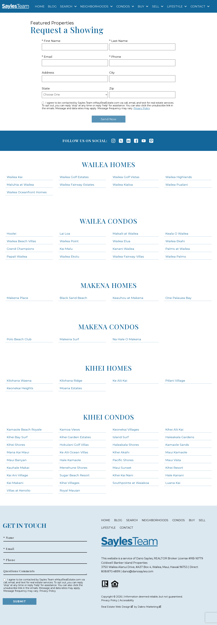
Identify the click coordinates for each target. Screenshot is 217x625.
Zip (111, 88)
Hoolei (11, 233)
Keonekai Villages (126, 429)
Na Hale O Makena (127, 339)
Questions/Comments (19, 571)
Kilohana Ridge (71, 380)
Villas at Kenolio (18, 490)
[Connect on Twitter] (121, 141)
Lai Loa (65, 233)
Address (48, 72)
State (46, 88)
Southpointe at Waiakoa (131, 483)
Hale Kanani (174, 475)
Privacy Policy (142, 108)
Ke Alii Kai (120, 380)
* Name (8, 537)
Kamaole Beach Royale (24, 429)
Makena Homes (108, 285)
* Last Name (118, 41)
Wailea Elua (121, 241)
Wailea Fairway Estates (77, 184)
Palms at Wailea (177, 248)
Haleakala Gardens (179, 437)
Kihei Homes (108, 367)
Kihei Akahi (121, 452)
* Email (47, 56)
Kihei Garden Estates (75, 437)
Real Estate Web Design (117, 606)
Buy (192, 520)
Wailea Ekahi (175, 241)
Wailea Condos (108, 220)
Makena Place (17, 298)
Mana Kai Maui (18, 452)
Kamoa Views (70, 429)
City (112, 72)
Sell (202, 520)
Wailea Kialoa (123, 184)
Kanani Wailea (123, 248)
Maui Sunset (122, 467)
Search (132, 520)
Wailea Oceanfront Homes (27, 192)
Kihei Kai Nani (123, 475)
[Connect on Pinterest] (151, 141)
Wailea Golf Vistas (126, 177)
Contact (126, 527)
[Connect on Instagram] (113, 141)
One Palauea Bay (178, 298)
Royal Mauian (70, 490)
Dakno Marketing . (150, 606)
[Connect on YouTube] (144, 141)
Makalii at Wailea (125, 233)
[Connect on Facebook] (136, 141)
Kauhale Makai (18, 467)
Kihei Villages (69, 483)
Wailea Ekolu (69, 256)
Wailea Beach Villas (21, 241)
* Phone (115, 56)
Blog (52, 6)
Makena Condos (108, 326)
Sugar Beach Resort (75, 475)
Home (40, 6)
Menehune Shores (73, 467)
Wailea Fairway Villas (128, 256)
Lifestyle (108, 527)
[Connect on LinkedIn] (128, 141)
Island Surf (121, 437)
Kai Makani (15, 483)
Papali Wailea (17, 256)
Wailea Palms (175, 256)
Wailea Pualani (176, 184)
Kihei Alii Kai (174, 429)
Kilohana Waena (19, 380)
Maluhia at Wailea (20, 184)
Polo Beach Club (19, 339)
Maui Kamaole (176, 452)
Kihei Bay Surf (17, 437)
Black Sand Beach (73, 298)
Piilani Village (175, 380)
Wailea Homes (108, 164)
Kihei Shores (16, 444)
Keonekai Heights (20, 388)
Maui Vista (173, 460)
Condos (178, 520)
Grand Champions (20, 248)
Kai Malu (66, 248)
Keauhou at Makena (128, 298)
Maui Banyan (17, 460)
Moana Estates (71, 388)
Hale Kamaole (70, 460)
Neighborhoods (155, 520)
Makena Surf (69, 339)
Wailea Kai (14, 177)
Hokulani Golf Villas (74, 444)
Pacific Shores (123, 460)
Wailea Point (69, 241)
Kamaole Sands (177, 444)
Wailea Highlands (178, 177)
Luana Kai (172, 483)
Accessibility (127, 600)
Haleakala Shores (126, 444)
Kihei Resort (174, 467)
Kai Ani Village (17, 475)
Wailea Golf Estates (74, 177)
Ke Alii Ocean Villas (74, 452)
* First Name (51, 41)
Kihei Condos (108, 416)
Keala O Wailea (176, 233)
